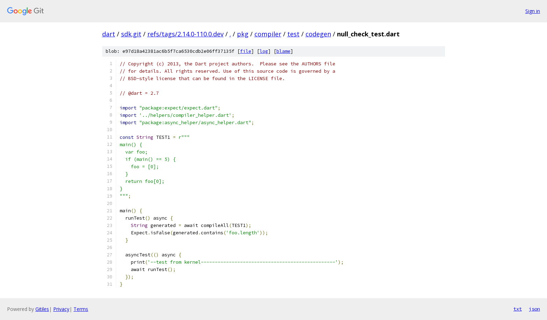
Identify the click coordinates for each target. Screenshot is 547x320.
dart (108, 34)
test (293, 34)
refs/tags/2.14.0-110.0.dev (185, 34)
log (264, 51)
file (245, 51)
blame (283, 51)
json (534, 309)
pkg (242, 34)
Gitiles (42, 309)
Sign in (532, 11)
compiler (267, 34)
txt (517, 309)
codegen (318, 34)
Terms (80, 309)
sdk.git (131, 34)
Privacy (61, 309)
